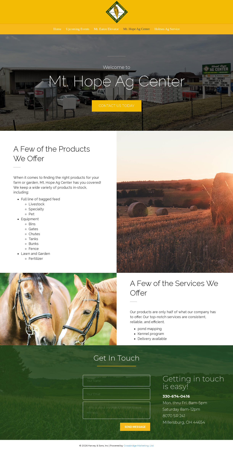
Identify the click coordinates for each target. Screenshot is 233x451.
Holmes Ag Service (167, 29)
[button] (116, 106)
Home (57, 29)
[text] (116, 380)
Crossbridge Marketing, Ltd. (139, 445)
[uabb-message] (116, 410)
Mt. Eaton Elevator (106, 29)
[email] (116, 394)
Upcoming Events (77, 29)
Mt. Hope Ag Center (136, 29)
